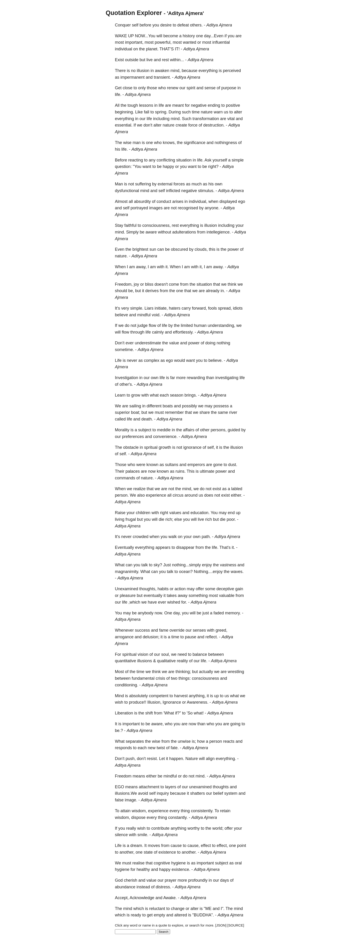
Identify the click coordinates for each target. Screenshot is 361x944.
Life (118, 360)
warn (218, 112)
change (177, 908)
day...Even (214, 36)
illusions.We (126, 793)
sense (209, 88)
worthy (193, 828)
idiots (238, 308)
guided (234, 430)
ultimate (207, 471)
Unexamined (126, 589)
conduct (164, 201)
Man (119, 184)
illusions (144, 661)
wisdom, (139, 811)
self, (211, 447)
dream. (136, 845)
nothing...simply (186, 565)
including (161, 118)
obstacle (131, 447)
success (142, 630)
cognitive (162, 863)
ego (241, 201)
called (120, 419)
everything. (226, 758)
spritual (150, 447)
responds (123, 747)
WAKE (121, 36)
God (119, 880)
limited (187, 325)
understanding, (221, 325)
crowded (140, 536)
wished (173, 602)
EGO (119, 787)
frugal (130, 519)
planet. (152, 49)
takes (172, 595)
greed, (221, 630)
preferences (133, 436)
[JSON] (220, 925)
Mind (119, 696)
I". (222, 908)
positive (233, 105)
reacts (228, 741)
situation (184, 160)
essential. (123, 125)
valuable (226, 595)
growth (165, 447)
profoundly (197, 880)
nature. (121, 256)
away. (218, 267)
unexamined (200, 787)
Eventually (124, 547)
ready (136, 915)
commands (125, 478)
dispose (138, 817)
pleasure (128, 595)
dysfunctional (127, 190)
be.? (119, 730)
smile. (142, 834)
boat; (135, 412)
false (119, 800)
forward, (199, 308)
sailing (135, 406)
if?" (178, 713)
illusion (143, 70)
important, (134, 42)
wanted (189, 42)
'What (168, 713)
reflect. (211, 637)
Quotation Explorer (134, 12)
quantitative (125, 661)
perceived (232, 70)
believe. (215, 360)
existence (167, 852)
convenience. (165, 436)
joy (136, 284)
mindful (144, 315)
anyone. (212, 208)
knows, (169, 142)
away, (141, 267)
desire (166, 25)
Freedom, (124, 284)
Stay (119, 225)
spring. (161, 112)
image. (131, 800)
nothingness (226, 142)
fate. (175, 747)
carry (186, 308)
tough (133, 105)
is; (194, 741)
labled (236, 488)
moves (154, 845)
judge (142, 325)
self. (123, 454)
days (224, 880)
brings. (190, 395)
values (175, 512)
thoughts (221, 787)
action (180, 589)
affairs (188, 430)
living (119, 519)
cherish (130, 880)
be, (131, 290)
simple (238, 160)
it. (167, 267)
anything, (197, 696)
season (176, 395)
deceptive (225, 589)
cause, (193, 845)
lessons (146, 105)
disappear (185, 547)
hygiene (178, 863)
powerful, (163, 42)
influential (221, 42)
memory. (233, 613)
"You (137, 166)
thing (185, 811)
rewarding (196, 377)
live (149, 60)
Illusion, (154, 702)
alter (238, 112)
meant (178, 105)
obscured (179, 249)
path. (206, 536)
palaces (132, 471)
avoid (143, 793)
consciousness (205, 678)
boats (168, 406)
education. (200, 512)
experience (156, 495)
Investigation (126, 377)
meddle (164, 430)
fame (163, 630)
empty (159, 915)
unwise (184, 741)
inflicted (173, 190)
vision (143, 654)
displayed (228, 201)
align (210, 758)
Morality (122, 430)
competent (158, 696)
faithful (130, 225)
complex (151, 360)
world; (217, 828)
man (137, 142)
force (193, 125)
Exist (119, 60)
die (161, 519)
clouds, (201, 249)
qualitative (166, 661)
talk (144, 565)
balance (199, 654)
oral (238, 863)
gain (239, 589)
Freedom (123, 776)
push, (130, 758)
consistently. (202, 811)
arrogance (124, 637)
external (165, 184)
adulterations (184, 232)
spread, (225, 308)
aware (151, 232)
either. (236, 495)
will (159, 36)
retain (225, 811)
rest (165, 60)
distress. (163, 887)
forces (179, 184)
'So (189, 713)
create (181, 125)
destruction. (214, 125)
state (148, 852)
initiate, (161, 308)
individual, (198, 201)
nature (207, 112)
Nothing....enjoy (208, 571)
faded (218, 613)
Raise (120, 512)
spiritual (129, 654)
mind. (176, 118)
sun (152, 249)
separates (135, 741)
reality (182, 661)
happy (168, 166)
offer (200, 589)
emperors (196, 464)
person (215, 741)
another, (126, 852)
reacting (135, 160)
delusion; (151, 637)
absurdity (142, 201)
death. (147, 419)
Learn (120, 395)
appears (162, 547)
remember (174, 412)
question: (123, 166)
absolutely (138, 696)
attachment (149, 787)
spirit (190, 88)
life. (118, 94)
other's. (126, 384)
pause (190, 637)
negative (199, 105)
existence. (181, 869)
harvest (181, 696)
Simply (132, 232)
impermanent (132, 77)
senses (199, 630)
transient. (162, 77)
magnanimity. (127, 571)
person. (122, 495)
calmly (158, 332)
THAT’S (167, 49)
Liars (149, 308)
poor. (231, 519)
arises (177, 201)
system (230, 793)
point (241, 845)
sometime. (124, 349)
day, (177, 613)
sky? (158, 565)
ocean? (186, 571)
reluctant (157, 908)
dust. (232, 464)
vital (231, 118)
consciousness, (156, 225)
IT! (177, 49)
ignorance (192, 447)
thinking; (183, 671)
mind (144, 190)
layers (170, 787)
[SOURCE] (235, 925)
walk (173, 536)
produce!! (137, 702)
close (127, 88)
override (176, 630)
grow (135, 395)
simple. (136, 308)
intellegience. (219, 232)
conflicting (166, 160)
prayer (170, 880)
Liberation (124, 713)
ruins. (180, 471)
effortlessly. (183, 332)
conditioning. (126, 685)
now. (158, 613)
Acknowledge (142, 897)
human (200, 325)
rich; (169, 519)
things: (184, 678)
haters (174, 308)
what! (199, 713)
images (156, 208)
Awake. (170, 897)
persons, (219, 430)
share (204, 412)
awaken (162, 70)
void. (156, 315)
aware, (157, 724)
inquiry (163, 793)
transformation (205, 118)
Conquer (123, 25)
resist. (152, 758)
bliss (149, 284)
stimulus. (206, 190)
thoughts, (147, 589)
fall (146, 112)
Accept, (122, 897)
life (161, 105)
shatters (197, 793)
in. (223, 290)
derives (152, 290)
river (233, 412)
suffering (143, 184)
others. (196, 25)
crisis (160, 678)
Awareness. (197, 702)
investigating (226, 377)
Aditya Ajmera (219, 25)
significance (194, 142)
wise (127, 142)
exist (217, 488)
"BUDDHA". (203, 915)
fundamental (143, 678)
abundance (125, 887)
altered (180, 915)
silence (121, 834)
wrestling (236, 671)
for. (184, 602)
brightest (140, 249)
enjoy (207, 565)
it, (201, 267)
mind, (175, 70)
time (196, 112)
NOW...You (145, 36)
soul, (165, 654)
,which (134, 602)
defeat (183, 25)
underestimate (148, 343)
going (235, 724)
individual (123, 49)
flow (152, 325)
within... (177, 60)
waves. (237, 571)
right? (213, 166)
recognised (188, 208)
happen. (176, 758)
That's (224, 547)
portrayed (139, 208)
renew (172, 88)
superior (122, 412)
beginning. (124, 112)
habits (163, 589)
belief (218, 793)
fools (212, 308)
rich (208, 519)
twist (161, 747)
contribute (160, 828)
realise (138, 863)
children (143, 512)
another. (189, 852)
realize (139, 488)
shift (149, 713)
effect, (222, 845)
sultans (171, 464)
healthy (143, 869)
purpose (228, 88)
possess (221, 406)
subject (144, 430)
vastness (228, 565)
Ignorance (172, 702)
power (233, 249)
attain (125, 811)
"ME (207, 908)
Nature (191, 758)
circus (178, 495)
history (189, 36)
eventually (153, 595)
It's (117, 308)
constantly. (178, 817)
